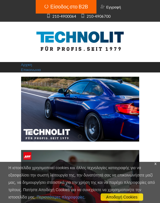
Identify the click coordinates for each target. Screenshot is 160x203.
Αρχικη (26, 64)
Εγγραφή (111, 7)
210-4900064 (61, 16)
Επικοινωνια (31, 69)
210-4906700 (95, 16)
